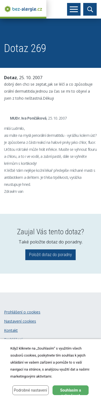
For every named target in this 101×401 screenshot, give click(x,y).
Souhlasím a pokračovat (70, 391)
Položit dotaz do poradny (50, 254)
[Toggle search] (90, 9)
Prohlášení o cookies (22, 312)
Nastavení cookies (20, 321)
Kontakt (11, 330)
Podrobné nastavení (30, 390)
